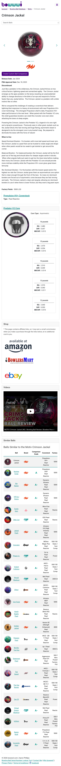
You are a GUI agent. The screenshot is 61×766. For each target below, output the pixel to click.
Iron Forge (16, 602)
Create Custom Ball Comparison (15, 74)
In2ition (16, 721)
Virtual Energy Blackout (16, 710)
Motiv (30, 9)
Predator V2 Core (12, 208)
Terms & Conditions (20, 763)
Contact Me (37, 760)
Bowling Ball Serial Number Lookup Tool (17, 760)
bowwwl (4, 9)
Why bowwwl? (48, 760)
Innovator (16, 545)
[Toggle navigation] (57, 4)
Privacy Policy (7, 763)
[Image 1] (28, 61)
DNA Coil (16, 520)
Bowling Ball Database (17, 9)
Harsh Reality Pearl (16, 614)
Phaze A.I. (16, 556)
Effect (16, 590)
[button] (4, 45)
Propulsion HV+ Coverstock (17, 195)
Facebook (35, 763)
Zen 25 (16, 699)
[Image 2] (32, 61)
